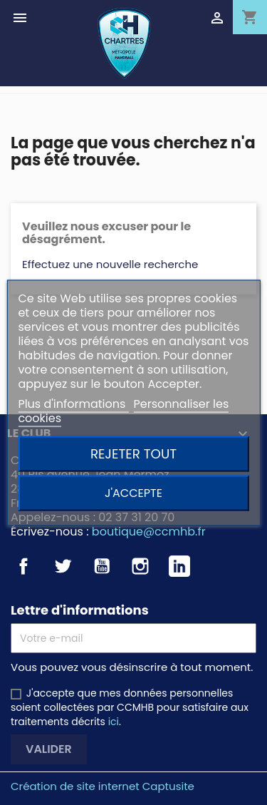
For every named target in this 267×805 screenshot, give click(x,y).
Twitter (62, 566)
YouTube (101, 566)
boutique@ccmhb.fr (149, 531)
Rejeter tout (133, 453)
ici (113, 721)
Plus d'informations (73, 403)
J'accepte (133, 492)
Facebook (23, 566)
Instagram (140, 566)
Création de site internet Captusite (102, 786)
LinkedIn (179, 566)
